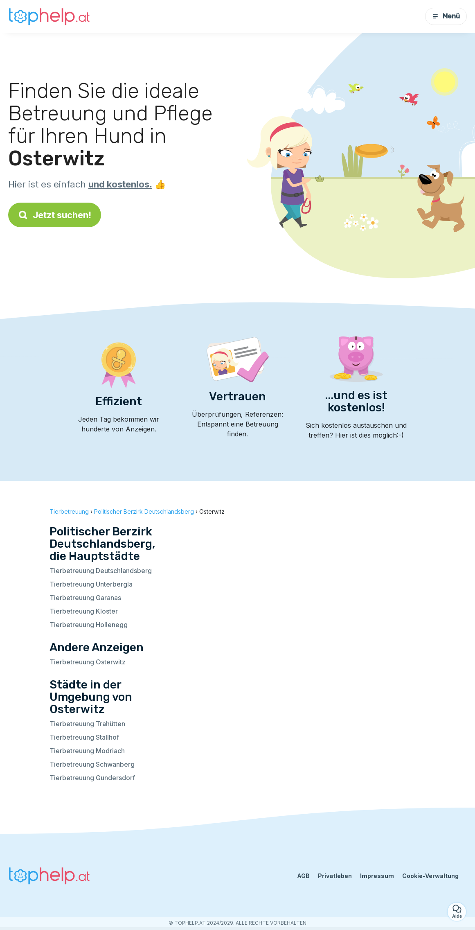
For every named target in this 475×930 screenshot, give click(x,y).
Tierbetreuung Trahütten (87, 724)
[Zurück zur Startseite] (49, 16)
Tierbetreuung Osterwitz (88, 662)
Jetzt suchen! (54, 215)
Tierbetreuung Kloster (84, 611)
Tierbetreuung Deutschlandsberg (101, 571)
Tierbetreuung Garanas (85, 598)
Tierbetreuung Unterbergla (91, 584)
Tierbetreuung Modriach (87, 751)
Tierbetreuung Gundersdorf (92, 778)
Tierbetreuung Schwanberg (92, 764)
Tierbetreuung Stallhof (84, 737)
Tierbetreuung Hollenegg (89, 625)
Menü (446, 16)
